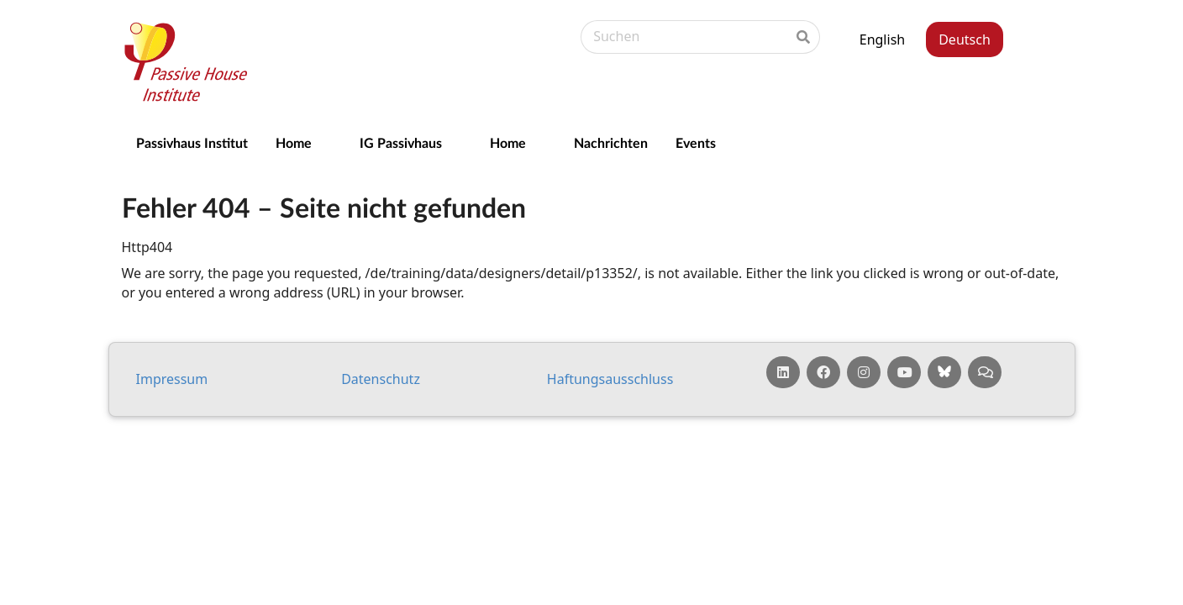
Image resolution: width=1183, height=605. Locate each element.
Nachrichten (611, 142)
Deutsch (965, 39)
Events (696, 142)
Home (294, 142)
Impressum (172, 379)
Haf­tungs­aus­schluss (610, 379)
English (882, 39)
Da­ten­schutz (380, 379)
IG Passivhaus (401, 142)
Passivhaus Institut (192, 142)
